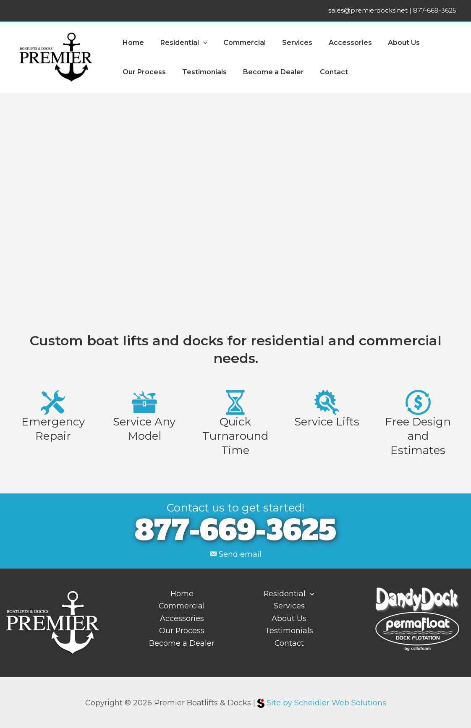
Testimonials (200, 72)
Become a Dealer (266, 72)
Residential (179, 42)
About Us (389, 43)
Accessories (337, 43)
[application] (199, 42)
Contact (324, 72)
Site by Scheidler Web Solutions (321, 702)
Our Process (143, 72)
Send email (240, 554)
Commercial (238, 43)
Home (132, 43)
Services (287, 43)
